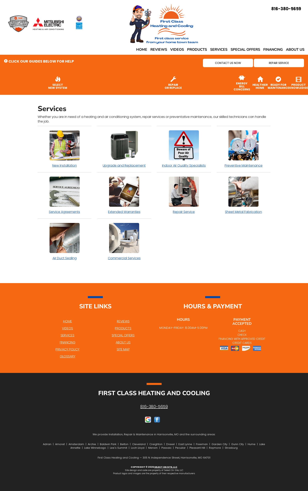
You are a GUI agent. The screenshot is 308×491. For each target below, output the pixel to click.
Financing (273, 49)
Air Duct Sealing (64, 241)
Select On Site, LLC (165, 467)
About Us (295, 49)
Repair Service (184, 195)
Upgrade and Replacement (124, 149)
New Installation (64, 149)
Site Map (123, 349)
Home (141, 49)
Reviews (158, 49)
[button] (228, 63)
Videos (177, 49)
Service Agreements (64, 195)
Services (218, 49)
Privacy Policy (67, 349)
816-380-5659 (154, 406)
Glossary (67, 356)
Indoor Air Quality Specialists (184, 149)
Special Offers (245, 49)
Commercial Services (124, 241)
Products (197, 49)
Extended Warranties (124, 195)
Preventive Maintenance (244, 149)
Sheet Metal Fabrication (244, 195)
